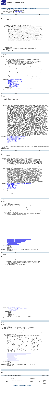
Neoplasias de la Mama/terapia (14, 307)
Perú (8, 142)
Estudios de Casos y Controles (13, 244)
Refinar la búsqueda (18, 11)
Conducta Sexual (10, 356)
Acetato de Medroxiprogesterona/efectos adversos (16, 136)
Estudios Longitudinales (13, 86)
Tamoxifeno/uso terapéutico (13, 309)
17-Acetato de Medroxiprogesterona (15, 79)
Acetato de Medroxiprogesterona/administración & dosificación (19, 183)
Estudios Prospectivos (13, 85)
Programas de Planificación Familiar (14, 242)
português (41, 0)
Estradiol (10, 80)
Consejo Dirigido (10, 186)
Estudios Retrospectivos (12, 243)
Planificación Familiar (11, 184)
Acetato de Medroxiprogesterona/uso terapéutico (17, 308)
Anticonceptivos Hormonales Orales (15, 41)
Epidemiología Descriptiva (14, 84)
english (44, 0)
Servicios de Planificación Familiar (13, 139)
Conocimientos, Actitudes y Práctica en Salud (15, 138)
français (47, 0)
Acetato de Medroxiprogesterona (13, 137)
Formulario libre (46, 375)
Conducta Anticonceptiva (12, 185)
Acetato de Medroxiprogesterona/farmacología (16, 241)
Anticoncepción (11, 45)
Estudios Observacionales (12, 141)
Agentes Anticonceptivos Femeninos (15, 81)
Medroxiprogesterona (12, 43)
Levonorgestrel (11, 42)
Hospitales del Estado (12, 83)
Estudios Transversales (12, 140)
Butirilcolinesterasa (12, 44)
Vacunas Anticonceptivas (12, 355)
